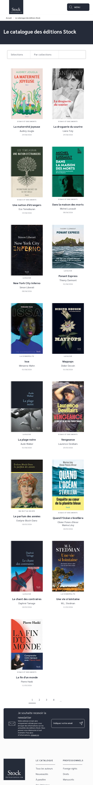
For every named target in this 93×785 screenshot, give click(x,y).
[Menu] (78, 7)
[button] (18, 54)
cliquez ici (35, 735)
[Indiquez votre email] (64, 723)
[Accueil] (16, 7)
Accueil (9, 18)
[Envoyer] (81, 723)
